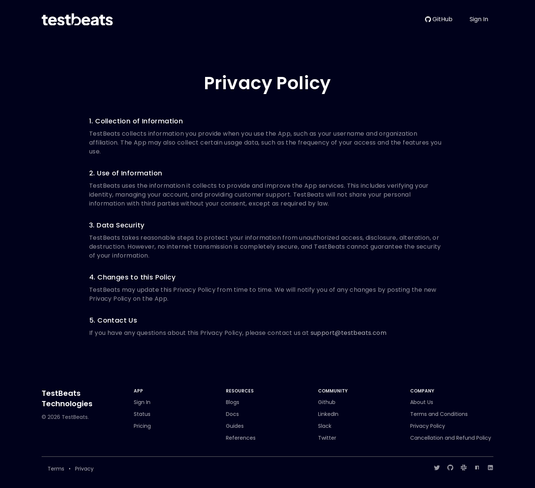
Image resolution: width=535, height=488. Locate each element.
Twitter (327, 438)
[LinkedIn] (490, 468)
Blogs (232, 402)
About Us (421, 402)
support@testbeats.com (348, 333)
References (241, 438)
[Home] (77, 19)
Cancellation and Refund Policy (450, 438)
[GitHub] (450, 468)
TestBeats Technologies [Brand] (67, 398)
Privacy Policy (427, 426)
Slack (324, 426)
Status (142, 414)
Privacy (84, 468)
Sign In (479, 19)
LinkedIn (328, 414)
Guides (235, 426)
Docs (232, 414)
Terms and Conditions (439, 414)
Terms (56, 468)
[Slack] (464, 468)
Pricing (142, 426)
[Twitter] (437, 468)
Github (326, 402)
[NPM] (477, 468)
